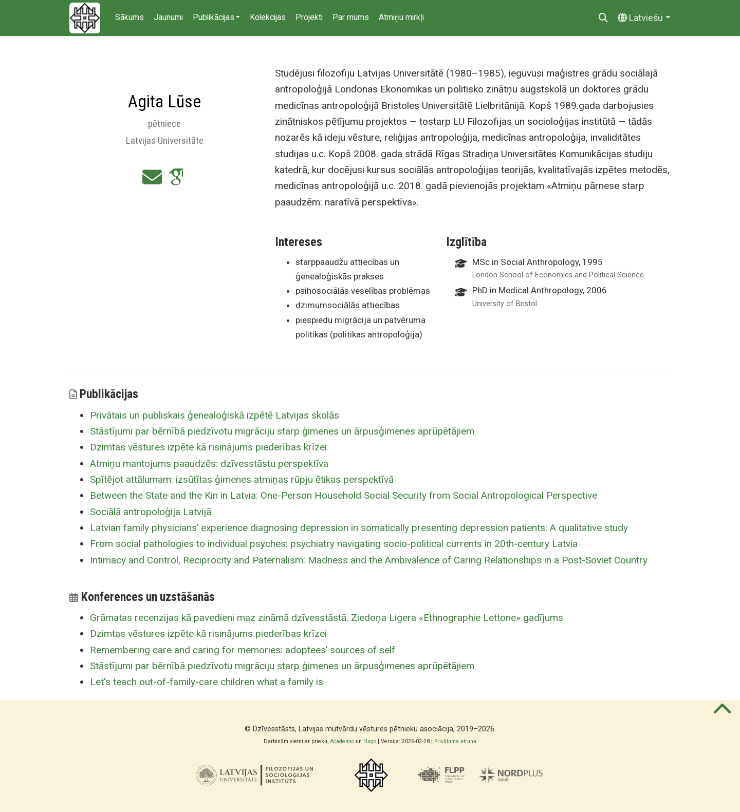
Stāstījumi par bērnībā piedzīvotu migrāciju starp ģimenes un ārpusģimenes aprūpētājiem (282, 431)
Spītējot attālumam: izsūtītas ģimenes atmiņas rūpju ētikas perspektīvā (242, 479)
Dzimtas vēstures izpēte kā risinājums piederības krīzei (208, 447)
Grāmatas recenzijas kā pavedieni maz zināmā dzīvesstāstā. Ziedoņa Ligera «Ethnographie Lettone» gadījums (326, 618)
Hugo (369, 741)
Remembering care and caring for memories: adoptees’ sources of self (242, 650)
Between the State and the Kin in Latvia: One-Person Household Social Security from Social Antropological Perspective (343, 495)
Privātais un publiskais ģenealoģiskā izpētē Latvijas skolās (214, 415)
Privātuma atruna (455, 741)
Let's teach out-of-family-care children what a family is (206, 682)
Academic (342, 741)
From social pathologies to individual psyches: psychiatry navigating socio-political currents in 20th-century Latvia (334, 544)
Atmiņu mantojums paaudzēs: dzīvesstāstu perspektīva (209, 463)
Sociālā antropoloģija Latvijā (150, 512)
